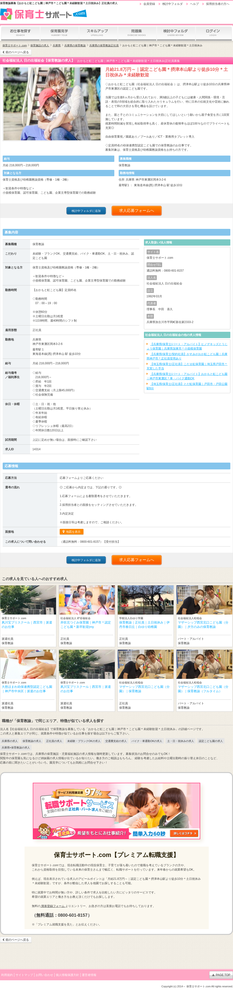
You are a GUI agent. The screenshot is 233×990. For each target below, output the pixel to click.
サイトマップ (24, 975)
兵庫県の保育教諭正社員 (104, 45)
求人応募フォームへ (136, 210)
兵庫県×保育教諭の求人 (16, 747)
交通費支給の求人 (116, 741)
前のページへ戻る (17, 52)
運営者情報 (89, 975)
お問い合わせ (44, 975)
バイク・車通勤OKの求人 (147, 741)
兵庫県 (57, 45)
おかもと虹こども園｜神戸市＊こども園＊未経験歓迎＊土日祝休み (162, 45)
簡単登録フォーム (53, 906)
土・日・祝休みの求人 (180, 741)
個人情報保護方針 (67, 975)
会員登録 (149, 4)
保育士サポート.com (14, 45)
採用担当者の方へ (217, 4)
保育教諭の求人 (32, 741)
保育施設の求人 (39, 45)
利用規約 (7, 975)
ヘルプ (194, 4)
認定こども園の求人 (211, 741)
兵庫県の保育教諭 (75, 45)
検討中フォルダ (172, 4)
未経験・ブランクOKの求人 (83, 741)
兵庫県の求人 (10, 741)
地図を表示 (73, 531)
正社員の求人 (54, 741)
